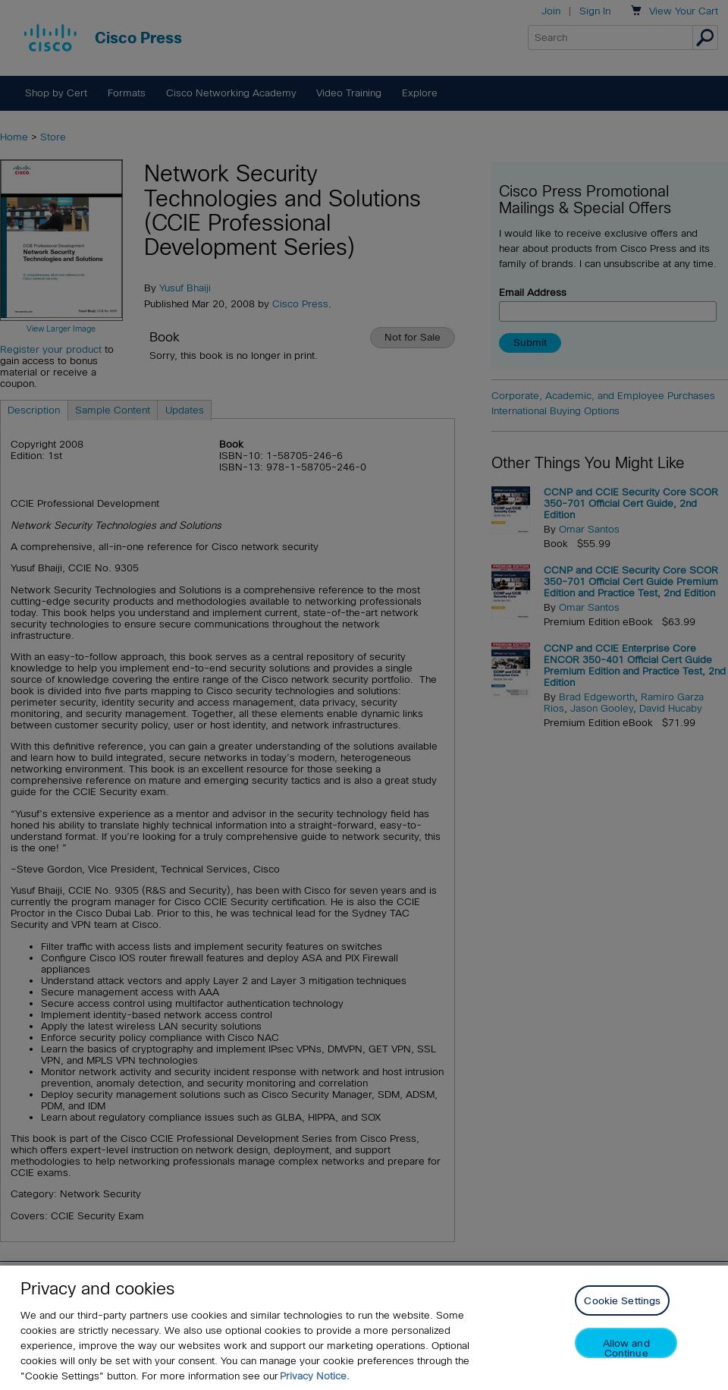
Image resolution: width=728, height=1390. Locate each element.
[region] (364, 1328)
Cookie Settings (622, 1301)
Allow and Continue (626, 1348)
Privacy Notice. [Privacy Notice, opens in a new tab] (315, 1376)
